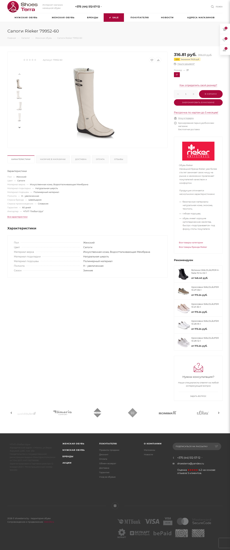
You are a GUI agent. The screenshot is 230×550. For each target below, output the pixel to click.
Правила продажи (109, 450)
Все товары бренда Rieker (193, 247)
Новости (148, 454)
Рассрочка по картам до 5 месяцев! (196, 112)
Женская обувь (73, 443)
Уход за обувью (107, 477)
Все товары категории (191, 242)
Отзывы (118, 159)
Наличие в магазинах (53, 159)
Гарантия (104, 472)
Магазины (149, 450)
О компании (153, 443)
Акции (67, 462)
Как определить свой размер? (198, 85)
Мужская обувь (73, 450)
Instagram (115, 505)
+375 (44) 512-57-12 (87, 6)
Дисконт (103, 454)
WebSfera (48, 522)
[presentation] (19, 74)
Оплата (100, 159)
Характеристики (21, 159)
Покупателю (108, 443)
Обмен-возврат (107, 463)
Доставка (80, 159)
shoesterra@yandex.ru (190, 463)
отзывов (182, 473)
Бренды (67, 456)
